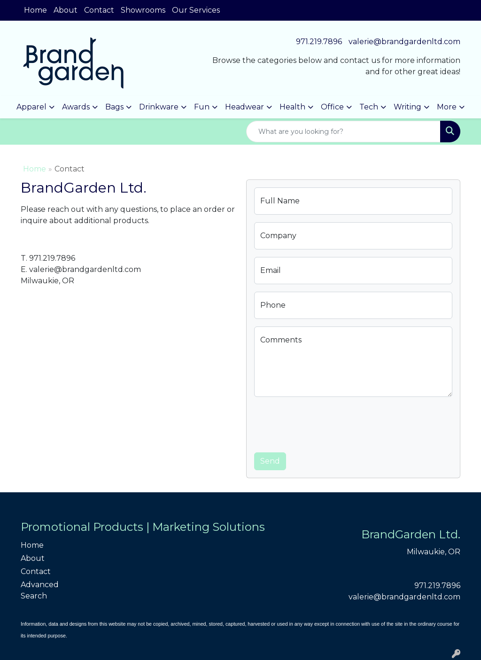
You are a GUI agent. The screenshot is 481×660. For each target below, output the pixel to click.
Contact (99, 10)
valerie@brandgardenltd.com (404, 41)
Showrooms (143, 10)
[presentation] (325, 422)
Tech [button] (368, 106)
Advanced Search (40, 590)
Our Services (196, 10)
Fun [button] (201, 106)
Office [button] (332, 106)
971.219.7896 (319, 41)
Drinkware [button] (158, 106)
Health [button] (292, 106)
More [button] (447, 106)
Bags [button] (114, 106)
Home (35, 10)
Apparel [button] (31, 106)
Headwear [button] (244, 106)
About (66, 10)
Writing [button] (407, 106)
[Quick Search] (343, 131)
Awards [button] (76, 106)
